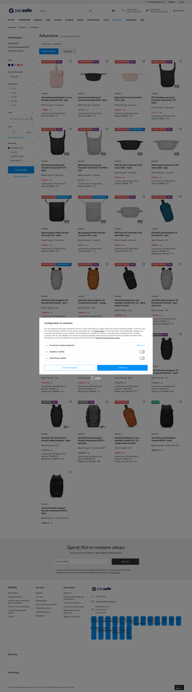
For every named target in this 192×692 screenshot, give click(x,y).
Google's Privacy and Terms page (107, 338)
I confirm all (122, 368)
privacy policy (99, 331)
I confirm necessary (69, 368)
